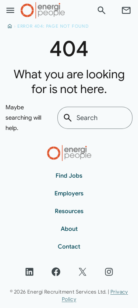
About (69, 229)
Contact (69, 246)
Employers (69, 193)
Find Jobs (69, 175)
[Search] (101, 10)
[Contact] (126, 10)
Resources (69, 211)
